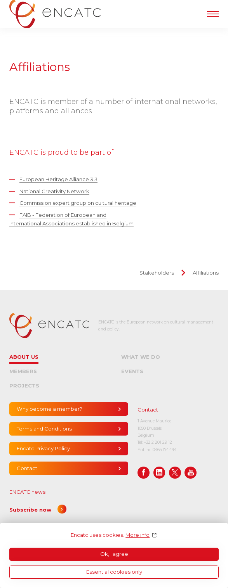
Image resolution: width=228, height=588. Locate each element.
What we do (140, 357)
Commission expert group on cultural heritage (77, 203)
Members (23, 371)
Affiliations (206, 273)
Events (132, 371)
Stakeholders (156, 273)
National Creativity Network (54, 191)
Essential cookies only (114, 572)
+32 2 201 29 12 (158, 442)
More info (137, 535)
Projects (24, 385)
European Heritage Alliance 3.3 (58, 179)
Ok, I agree (114, 554)
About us (23, 357)
